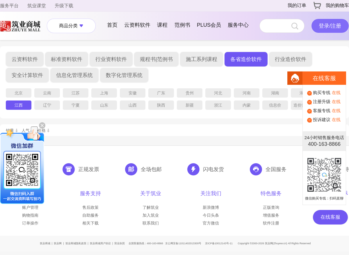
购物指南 (30, 215)
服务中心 (238, 25)
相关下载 (90, 223)
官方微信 (211, 223)
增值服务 (271, 215)
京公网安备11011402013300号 (183, 243)
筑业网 (58, 243)
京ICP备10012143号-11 (219, 243)
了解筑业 (151, 207)
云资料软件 (137, 25)
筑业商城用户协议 (100, 243)
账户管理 (30, 207)
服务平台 (9, 5)
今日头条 (211, 215)
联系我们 (151, 223)
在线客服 (330, 217)
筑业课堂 (36, 5)
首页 (112, 25)
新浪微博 (211, 207)
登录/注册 (330, 26)
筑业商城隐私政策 (75, 243)
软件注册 (271, 223)
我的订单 (297, 5)
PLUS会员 (209, 25)
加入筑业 (151, 215)
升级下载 (64, 5)
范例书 (182, 25)
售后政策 (90, 207)
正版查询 (271, 207)
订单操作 (30, 223)
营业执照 (119, 243)
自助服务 (90, 215)
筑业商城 (45, 243)
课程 (162, 25)
